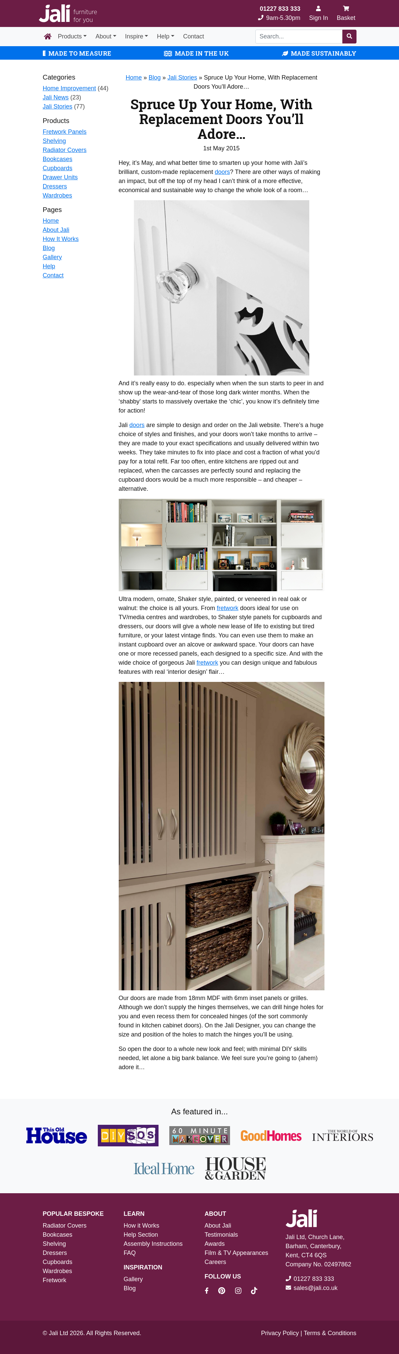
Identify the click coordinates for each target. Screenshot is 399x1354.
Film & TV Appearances (236, 1253)
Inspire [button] (134, 36)
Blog (49, 248)
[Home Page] (48, 37)
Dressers (55, 186)
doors (222, 172)
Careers (215, 1262)
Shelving (54, 141)
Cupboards (58, 168)
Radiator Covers (65, 150)
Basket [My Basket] (346, 13)
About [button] (103, 36)
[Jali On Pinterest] (225, 1291)
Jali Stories (58, 106)
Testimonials (221, 1234)
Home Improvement (69, 88)
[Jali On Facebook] (211, 1291)
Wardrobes (57, 195)
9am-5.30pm (279, 13)
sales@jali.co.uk (316, 1288)
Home (51, 220)
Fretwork (54, 1280)
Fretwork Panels (65, 131)
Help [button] (163, 36)
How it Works (142, 1225)
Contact (193, 36)
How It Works (61, 239)
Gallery (52, 257)
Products (70, 36)
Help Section (141, 1234)
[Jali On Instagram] (242, 1291)
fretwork (227, 608)
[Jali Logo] (68, 13)
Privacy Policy (280, 1333)
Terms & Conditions (330, 1333)
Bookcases (58, 159)
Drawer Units (60, 177)
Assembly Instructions (153, 1243)
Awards (215, 1243)
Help (49, 266)
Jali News (56, 97)
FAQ (130, 1253)
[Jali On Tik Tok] (254, 1291)
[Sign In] (318, 13)
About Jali (56, 230)
